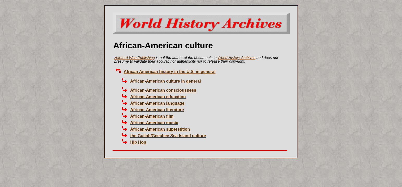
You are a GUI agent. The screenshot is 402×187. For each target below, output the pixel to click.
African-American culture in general (165, 81)
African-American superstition (160, 129)
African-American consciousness (163, 90)
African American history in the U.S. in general (169, 71)
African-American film (152, 116)
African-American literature (157, 110)
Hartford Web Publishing (134, 58)
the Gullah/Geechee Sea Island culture (168, 135)
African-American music (154, 123)
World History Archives (236, 58)
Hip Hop (138, 142)
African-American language (157, 103)
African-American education (158, 97)
